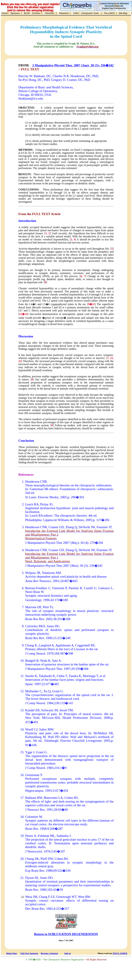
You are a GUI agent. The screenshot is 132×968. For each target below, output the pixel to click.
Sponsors (15, 13)
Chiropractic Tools (90, 13)
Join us (67, 953)
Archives (36, 13)
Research (64, 13)
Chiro (49, 13)
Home (4, 13)
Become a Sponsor (49, 953)
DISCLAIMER (120, 953)
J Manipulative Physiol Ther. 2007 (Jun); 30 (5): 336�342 (73, 65)
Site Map (123, 13)
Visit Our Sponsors (29, 953)
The (109, 13)
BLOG (27, 13)
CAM (75, 13)
